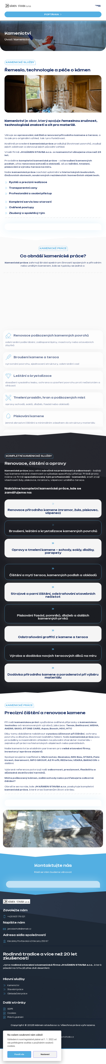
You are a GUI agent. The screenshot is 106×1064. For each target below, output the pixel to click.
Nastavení (45, 1054)
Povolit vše (19, 1054)
